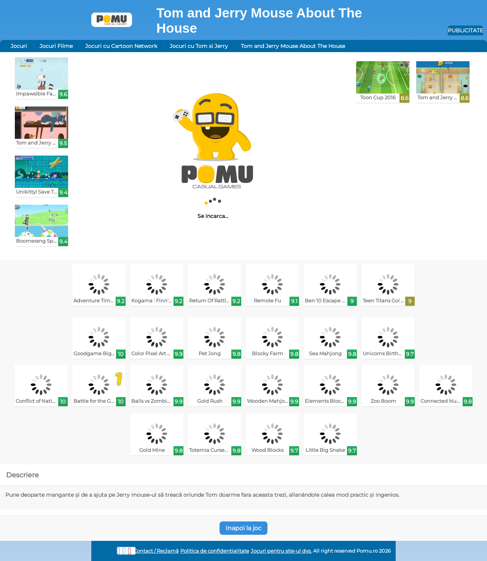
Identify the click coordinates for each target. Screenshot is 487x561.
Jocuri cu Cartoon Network (121, 46)
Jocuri (19, 46)
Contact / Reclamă (156, 551)
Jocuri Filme (56, 46)
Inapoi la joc (243, 528)
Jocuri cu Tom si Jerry (199, 46)
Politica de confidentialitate (214, 551)
